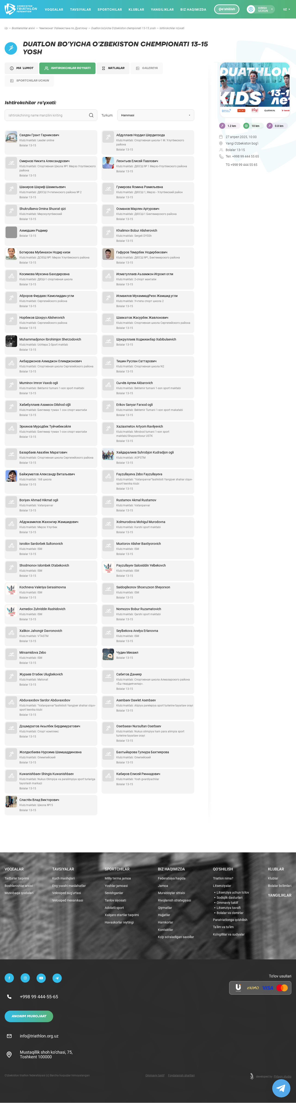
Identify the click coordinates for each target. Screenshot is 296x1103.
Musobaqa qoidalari (19, 893)
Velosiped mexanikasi (67, 901)
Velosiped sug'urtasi (66, 893)
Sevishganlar (114, 893)
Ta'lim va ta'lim (223, 927)
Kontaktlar (165, 930)
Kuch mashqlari (63, 878)
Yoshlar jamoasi (116, 886)
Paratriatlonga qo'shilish (230, 920)
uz (285, 9)
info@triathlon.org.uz (39, 1036)
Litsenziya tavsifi (229, 907)
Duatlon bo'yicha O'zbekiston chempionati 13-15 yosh (123, 28)
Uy (6, 28)
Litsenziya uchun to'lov (233, 892)
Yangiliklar (162, 9)
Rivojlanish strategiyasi (174, 901)
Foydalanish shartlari (181, 1075)
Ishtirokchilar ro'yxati (67, 68)
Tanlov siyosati (115, 901)
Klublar (136, 9)
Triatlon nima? (223, 878)
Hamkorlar (165, 923)
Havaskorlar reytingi (119, 923)
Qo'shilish (227, 9)
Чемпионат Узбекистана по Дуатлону (63, 28)
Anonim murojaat (29, 1017)
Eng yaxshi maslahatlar (69, 886)
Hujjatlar (164, 915)
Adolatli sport (114, 908)
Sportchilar (110, 9)
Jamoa (163, 886)
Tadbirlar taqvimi (17, 878)
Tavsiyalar (80, 9)
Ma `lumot (21, 68)
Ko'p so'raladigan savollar (176, 937)
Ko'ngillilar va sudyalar (229, 934)
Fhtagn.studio (282, 1076)
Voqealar (54, 9)
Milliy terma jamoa (118, 878)
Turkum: (107, 115)
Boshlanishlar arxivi (23, 28)
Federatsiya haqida (171, 878)
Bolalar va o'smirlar (230, 912)
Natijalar (113, 68)
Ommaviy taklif (227, 902)
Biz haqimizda (193, 9)
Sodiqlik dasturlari (229, 897)
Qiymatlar (165, 908)
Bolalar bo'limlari (279, 886)
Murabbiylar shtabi (171, 893)
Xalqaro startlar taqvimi (122, 915)
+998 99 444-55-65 (39, 997)
